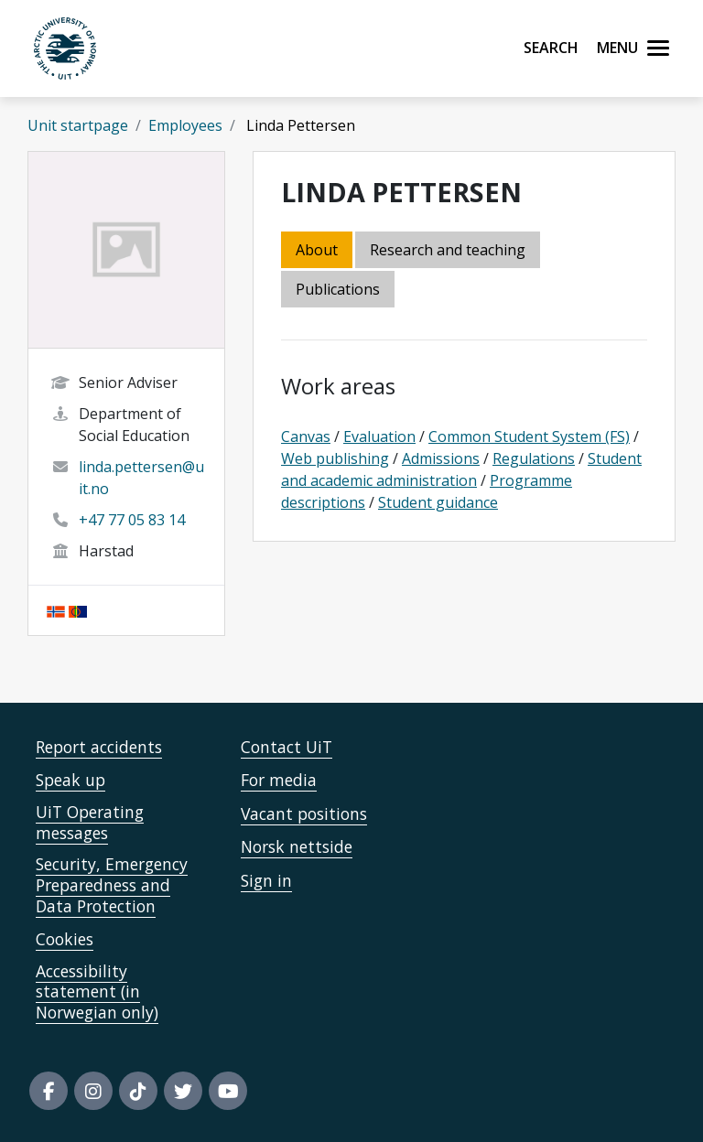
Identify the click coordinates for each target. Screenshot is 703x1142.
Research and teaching (447, 250)
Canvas (305, 436)
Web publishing (335, 458)
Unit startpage (77, 125)
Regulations (533, 458)
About (317, 250)
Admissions (441, 458)
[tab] (339, 290)
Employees (185, 125)
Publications (338, 289)
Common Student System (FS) (529, 436)
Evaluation (379, 436)
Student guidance (438, 502)
